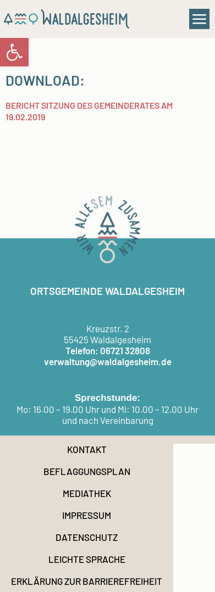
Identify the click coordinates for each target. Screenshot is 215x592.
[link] (14, 52)
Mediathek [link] (87, 493)
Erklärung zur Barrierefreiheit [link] (86, 581)
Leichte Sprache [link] (86, 559)
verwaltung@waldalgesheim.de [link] (108, 361)
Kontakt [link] (87, 449)
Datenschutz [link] (87, 537)
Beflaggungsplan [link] (86, 471)
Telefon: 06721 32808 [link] (107, 350)
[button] (199, 19)
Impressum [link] (86, 515)
